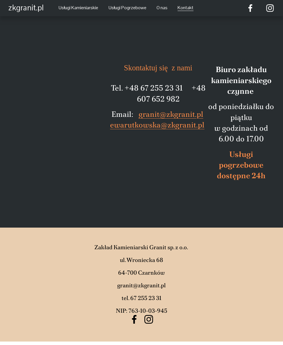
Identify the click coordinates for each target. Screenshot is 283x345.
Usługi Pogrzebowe (127, 8)
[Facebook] (250, 8)
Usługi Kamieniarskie (78, 8)
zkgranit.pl (26, 8)
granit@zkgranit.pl (171, 114)
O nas (162, 8)
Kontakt (185, 8)
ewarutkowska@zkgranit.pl (157, 125)
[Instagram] (270, 8)
